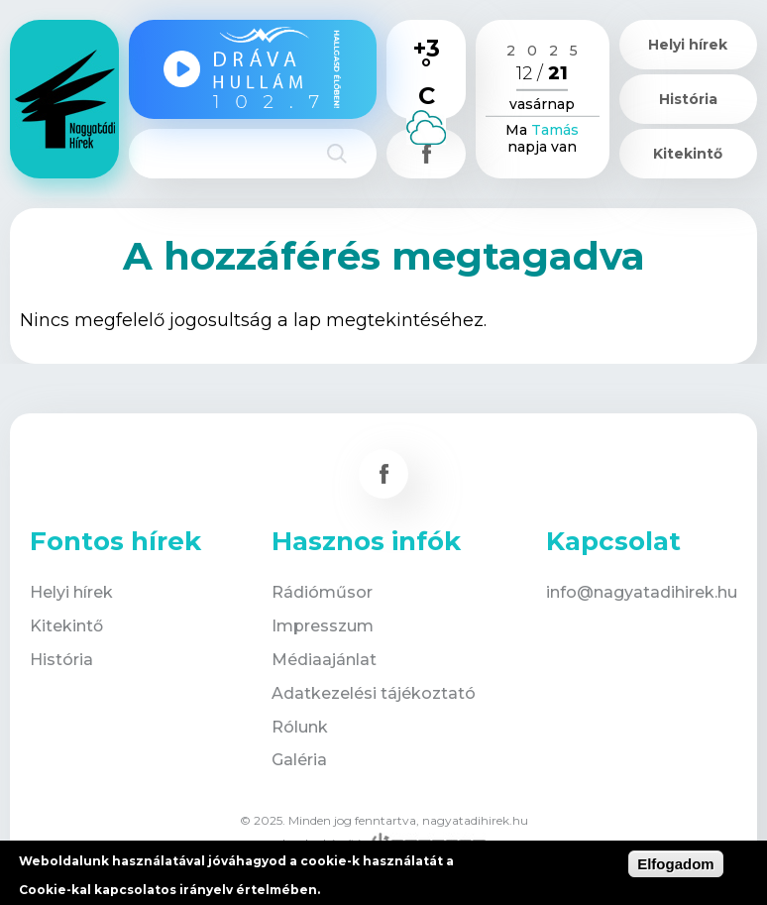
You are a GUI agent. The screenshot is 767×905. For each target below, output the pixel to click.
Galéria (299, 759)
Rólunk (300, 727)
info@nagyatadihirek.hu (641, 592)
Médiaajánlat (324, 659)
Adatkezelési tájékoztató (374, 693)
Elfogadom (675, 863)
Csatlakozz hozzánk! (426, 153)
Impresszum (323, 626)
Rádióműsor (322, 592)
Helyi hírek (687, 45)
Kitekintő (687, 154)
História (688, 99)
